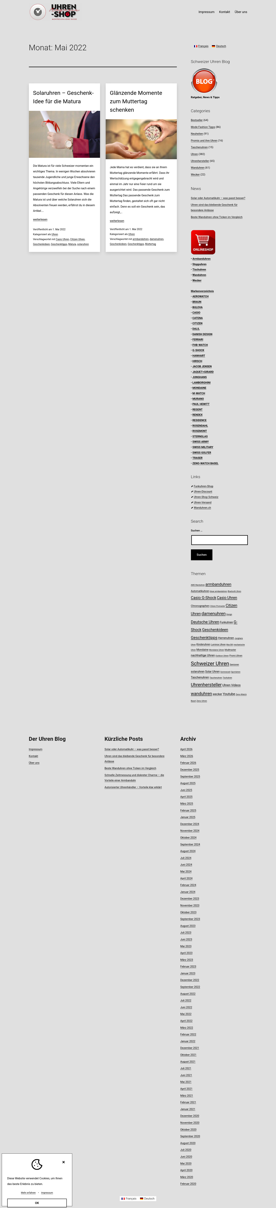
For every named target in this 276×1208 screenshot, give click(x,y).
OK (37, 1203)
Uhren (55, 234)
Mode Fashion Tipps (203, 127)
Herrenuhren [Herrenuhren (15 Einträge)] (226, 638)
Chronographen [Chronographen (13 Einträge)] (200, 605)
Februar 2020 (188, 1183)
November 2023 (189, 905)
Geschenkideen (41, 244)
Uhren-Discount (203, 491)
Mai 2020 (186, 1163)
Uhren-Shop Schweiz (206, 497)
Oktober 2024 (188, 837)
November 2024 (189, 830)
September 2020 (190, 1136)
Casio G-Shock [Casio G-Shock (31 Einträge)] (203, 597)
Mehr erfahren (28, 1192)
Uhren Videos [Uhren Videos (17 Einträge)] (231, 685)
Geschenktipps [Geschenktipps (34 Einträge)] (204, 637)
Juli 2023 (185, 932)
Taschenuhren (199, 147)
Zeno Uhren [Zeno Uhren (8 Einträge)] (202, 701)
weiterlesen (40, 219)
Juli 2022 (185, 1000)
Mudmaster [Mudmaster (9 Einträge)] (230, 649)
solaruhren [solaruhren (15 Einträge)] (197, 671)
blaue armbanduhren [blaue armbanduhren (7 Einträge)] (218, 591)
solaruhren (83, 244)
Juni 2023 (186, 939)
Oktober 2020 (188, 1129)
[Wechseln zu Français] (201, 46)
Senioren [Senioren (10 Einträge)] (234, 664)
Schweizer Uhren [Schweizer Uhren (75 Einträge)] (210, 664)
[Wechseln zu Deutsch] (219, 46)
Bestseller (197, 120)
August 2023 (188, 925)
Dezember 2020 (189, 1115)
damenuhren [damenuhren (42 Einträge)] (213, 613)
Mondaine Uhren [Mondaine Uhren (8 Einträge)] (216, 650)
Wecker (195, 174)
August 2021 (188, 1061)
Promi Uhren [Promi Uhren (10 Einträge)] (235, 655)
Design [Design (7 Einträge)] (229, 614)
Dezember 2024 (189, 824)
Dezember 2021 (189, 1048)
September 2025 (190, 776)
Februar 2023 (188, 966)
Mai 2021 (186, 1081)
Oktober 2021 (188, 1054)
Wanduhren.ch (202, 507)
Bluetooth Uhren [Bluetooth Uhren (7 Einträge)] (234, 591)
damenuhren (156, 239)
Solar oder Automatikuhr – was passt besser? (218, 198)
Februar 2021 (188, 1102)
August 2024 (188, 851)
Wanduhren (197, 167)
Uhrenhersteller (200, 161)
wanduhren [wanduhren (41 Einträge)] (201, 693)
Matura (72, 244)
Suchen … (197, 530)
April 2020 (186, 1170)
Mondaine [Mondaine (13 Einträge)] (202, 649)
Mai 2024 (186, 871)
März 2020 (186, 1177)
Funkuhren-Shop (203, 486)
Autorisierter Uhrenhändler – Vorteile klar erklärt (133, 787)
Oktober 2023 (188, 912)
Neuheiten (197, 133)
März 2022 (186, 1027)
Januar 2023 (187, 973)
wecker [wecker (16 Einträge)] (217, 694)
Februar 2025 (188, 810)
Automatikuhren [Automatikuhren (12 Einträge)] (200, 591)
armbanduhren (141, 239)
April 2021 (186, 1088)
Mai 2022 (186, 1014)
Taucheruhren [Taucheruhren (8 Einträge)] (216, 677)
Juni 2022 (186, 1007)
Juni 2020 (186, 1156)
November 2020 (189, 1122)
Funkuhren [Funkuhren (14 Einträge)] (226, 622)
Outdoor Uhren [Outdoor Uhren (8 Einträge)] (222, 655)
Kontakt (224, 12)
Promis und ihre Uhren (204, 140)
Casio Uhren (62, 239)
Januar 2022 (187, 1041)
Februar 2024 (188, 885)
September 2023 (190, 919)
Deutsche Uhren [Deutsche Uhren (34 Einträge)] (205, 622)
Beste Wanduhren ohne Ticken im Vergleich (217, 217)
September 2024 (190, 844)
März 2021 (186, 1095)
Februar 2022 (188, 1034)
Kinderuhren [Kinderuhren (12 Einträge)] (203, 644)
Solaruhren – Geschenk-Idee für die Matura (63, 97)
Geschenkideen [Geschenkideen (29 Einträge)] (215, 629)
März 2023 (186, 959)
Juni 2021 (186, 1075)
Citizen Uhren (77, 239)
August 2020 (188, 1143)
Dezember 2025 (189, 769)
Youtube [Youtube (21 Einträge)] (229, 694)
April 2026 (186, 749)
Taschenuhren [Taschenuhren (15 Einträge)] (200, 677)
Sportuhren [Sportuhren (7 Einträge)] (235, 672)
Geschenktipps (59, 244)
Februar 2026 (188, 762)
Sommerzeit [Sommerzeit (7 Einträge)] (225, 672)
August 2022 (188, 993)
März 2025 (186, 803)
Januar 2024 (187, 891)
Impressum (207, 12)
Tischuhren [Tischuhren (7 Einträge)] (227, 678)
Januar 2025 (187, 817)
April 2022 (186, 1020)
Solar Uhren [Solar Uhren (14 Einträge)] (212, 671)
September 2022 (190, 986)
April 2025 (186, 796)
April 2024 (186, 878)
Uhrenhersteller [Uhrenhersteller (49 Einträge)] (206, 684)
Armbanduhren (202, 258)
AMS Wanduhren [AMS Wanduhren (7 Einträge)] (198, 585)
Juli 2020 (185, 1149)
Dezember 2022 (189, 980)
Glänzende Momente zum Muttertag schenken (136, 101)
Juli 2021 (185, 1068)
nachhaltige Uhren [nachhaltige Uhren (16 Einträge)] (203, 655)
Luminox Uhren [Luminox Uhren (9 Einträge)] (218, 644)
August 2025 (188, 783)
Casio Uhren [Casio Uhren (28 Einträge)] (227, 597)
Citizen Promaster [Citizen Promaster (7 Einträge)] (217, 606)
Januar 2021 (187, 1109)
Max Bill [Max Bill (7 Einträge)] (229, 644)
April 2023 (186, 953)
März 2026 (186, 756)
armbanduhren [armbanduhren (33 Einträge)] (218, 584)
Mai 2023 (186, 946)
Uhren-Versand (202, 502)
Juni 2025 (186, 790)
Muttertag (150, 244)
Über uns (241, 12)
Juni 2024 (186, 864)
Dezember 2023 (189, 898)
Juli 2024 (185, 858)
